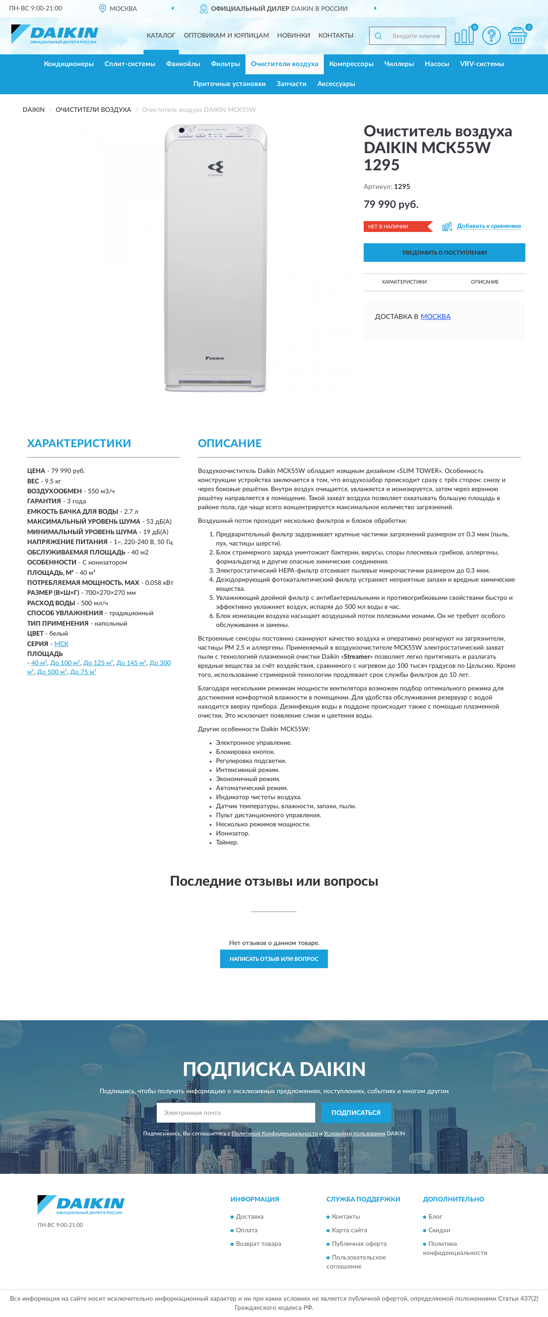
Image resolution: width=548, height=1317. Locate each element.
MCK (61, 644)
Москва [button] (436, 317)
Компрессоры (351, 64)
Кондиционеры (69, 64)
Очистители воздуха (284, 64)
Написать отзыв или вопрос (274, 959)
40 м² (39, 663)
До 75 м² (83, 672)
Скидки (439, 1230)
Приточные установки (229, 84)
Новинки (293, 36)
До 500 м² (52, 672)
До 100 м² (65, 663)
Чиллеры (399, 64)
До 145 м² (131, 663)
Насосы (437, 64)
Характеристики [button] (404, 282)
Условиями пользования (354, 1133)
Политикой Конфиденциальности (275, 1133)
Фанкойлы (183, 64)
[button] (491, 35)
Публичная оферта (359, 1244)
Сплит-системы (130, 64)
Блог (435, 1217)
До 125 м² (98, 663)
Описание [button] (485, 282)
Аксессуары (336, 84)
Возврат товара (258, 1244)
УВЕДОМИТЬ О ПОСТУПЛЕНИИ (444, 253)
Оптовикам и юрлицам (226, 36)
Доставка (250, 1217)
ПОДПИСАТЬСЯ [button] (356, 1113)
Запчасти (292, 84)
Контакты (336, 36)
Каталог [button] (161, 36)
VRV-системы (482, 64)
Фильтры (225, 64)
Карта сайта (349, 1230)
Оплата (247, 1230)
